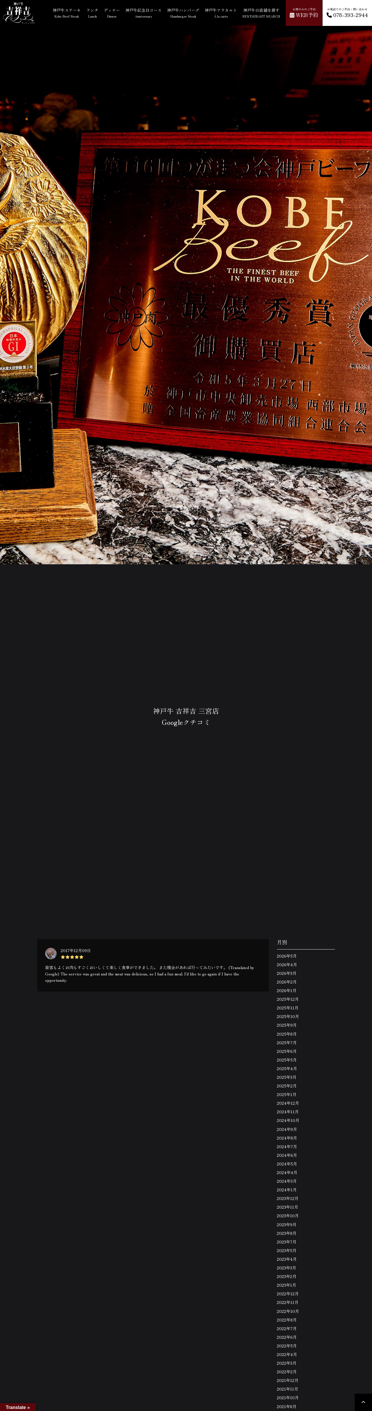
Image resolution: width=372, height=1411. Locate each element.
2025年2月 (287, 1086)
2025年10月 (288, 1016)
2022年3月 (286, 1363)
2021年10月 (288, 1397)
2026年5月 (287, 956)
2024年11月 (288, 1111)
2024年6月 (287, 1155)
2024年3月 (287, 1181)
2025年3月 (286, 1077)
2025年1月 (286, 1094)
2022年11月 (287, 1302)
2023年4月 (287, 1259)
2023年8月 (286, 1233)
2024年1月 (287, 1189)
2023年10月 (288, 1215)
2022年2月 (287, 1371)
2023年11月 (287, 1207)
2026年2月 (287, 982)
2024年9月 (287, 1129)
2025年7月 (287, 1042)
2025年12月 (288, 999)
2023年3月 (286, 1268)
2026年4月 (287, 964)
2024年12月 (288, 1103)
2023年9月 (286, 1224)
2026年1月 (286, 990)
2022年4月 (287, 1354)
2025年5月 (287, 1060)
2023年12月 (287, 1198)
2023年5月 (286, 1250)
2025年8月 (287, 1034)
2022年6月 (287, 1337)
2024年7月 (287, 1146)
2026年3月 (286, 973)
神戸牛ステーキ (67, 12)
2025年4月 (287, 1068)
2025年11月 (287, 1008)
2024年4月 (287, 1172)
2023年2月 (286, 1276)
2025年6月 (287, 1051)
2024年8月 (287, 1138)
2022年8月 (287, 1320)
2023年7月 (286, 1242)
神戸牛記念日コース (143, 12)
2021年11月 (287, 1389)
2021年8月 (286, 1406)
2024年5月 (287, 1164)
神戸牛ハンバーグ (183, 12)
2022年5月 (287, 1346)
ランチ (92, 12)
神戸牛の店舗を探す (261, 12)
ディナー (112, 12)
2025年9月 (287, 1025)
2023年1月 (286, 1285)
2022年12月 (288, 1293)
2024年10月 (288, 1120)
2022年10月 (288, 1311)
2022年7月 (287, 1328)
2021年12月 (287, 1380)
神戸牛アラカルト (221, 12)
